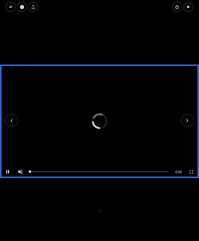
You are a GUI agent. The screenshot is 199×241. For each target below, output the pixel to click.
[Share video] (33, 7)
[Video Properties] (22, 7)
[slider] (99, 171)
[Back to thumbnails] (11, 7)
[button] (188, 7)
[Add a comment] (100, 211)
